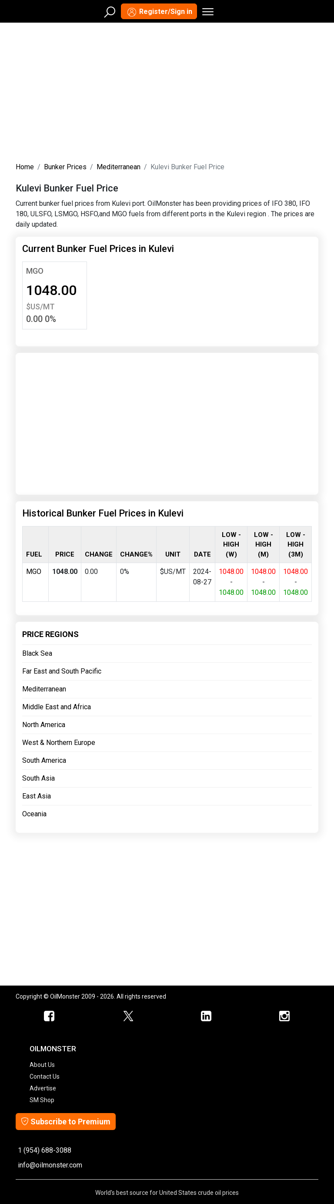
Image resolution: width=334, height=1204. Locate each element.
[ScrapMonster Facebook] (49, 1016)
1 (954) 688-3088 (44, 1150)
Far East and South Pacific (61, 671)
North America (43, 725)
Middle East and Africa (56, 707)
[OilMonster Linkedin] (206, 1016)
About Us (42, 1064)
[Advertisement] (167, 90)
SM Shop (42, 1100)
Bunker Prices (65, 167)
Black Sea (37, 653)
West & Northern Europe (58, 742)
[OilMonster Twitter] (128, 1016)
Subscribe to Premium (65, 1121)
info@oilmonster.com (50, 1165)
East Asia (36, 796)
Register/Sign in (159, 12)
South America (44, 760)
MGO (34, 270)
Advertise (43, 1088)
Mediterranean (118, 167)
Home (25, 167)
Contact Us (45, 1076)
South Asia (38, 778)
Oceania (34, 814)
